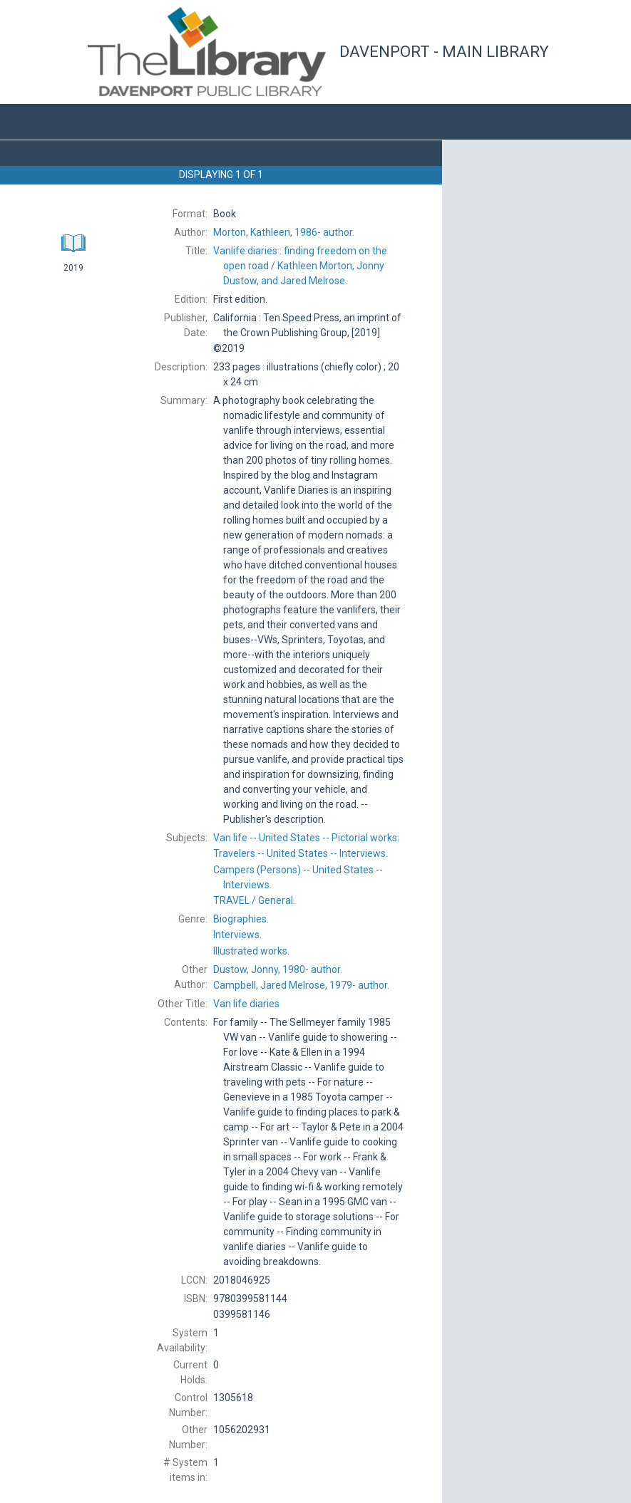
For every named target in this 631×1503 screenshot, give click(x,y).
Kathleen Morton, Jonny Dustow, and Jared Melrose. (300, 265)
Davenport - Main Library (444, 52)
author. (283, 232)
